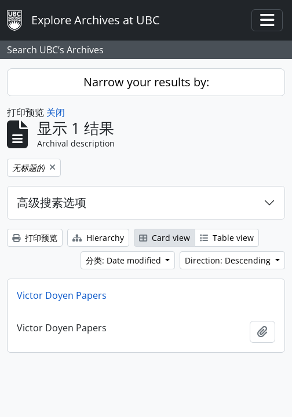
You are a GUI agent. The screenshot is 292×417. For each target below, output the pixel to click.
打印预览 (34, 237)
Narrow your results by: (146, 82)
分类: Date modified (124, 260)
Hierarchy (98, 237)
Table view (227, 237)
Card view (164, 237)
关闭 (55, 112)
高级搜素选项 (51, 202)
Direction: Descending (229, 260)
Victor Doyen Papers (62, 295)
